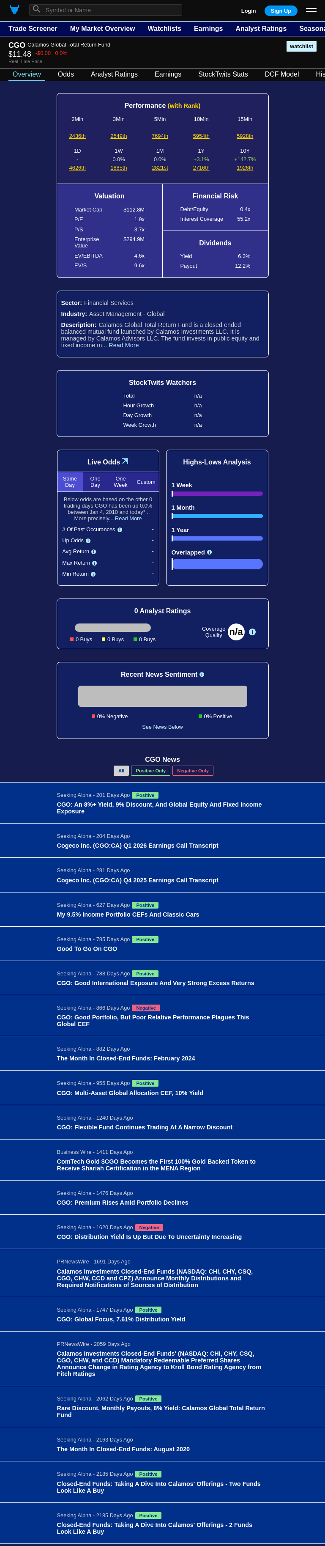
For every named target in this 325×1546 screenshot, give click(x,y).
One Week (120, 481)
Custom (146, 482)
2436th (77, 136)
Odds (66, 74)
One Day (95, 481)
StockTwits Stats (223, 74)
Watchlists (164, 28)
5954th (201, 136)
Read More (124, 345)
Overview (27, 74)
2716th (201, 168)
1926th (245, 168)
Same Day (70, 481)
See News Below (162, 727)
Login (248, 11)
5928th (245, 136)
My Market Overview (102, 28)
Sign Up (281, 11)
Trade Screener (32, 28)
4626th (77, 168)
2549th (118, 136)
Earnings (208, 28)
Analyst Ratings (261, 28)
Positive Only (151, 770)
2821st (160, 168)
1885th (118, 168)
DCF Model (282, 74)
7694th (160, 136)
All (121, 770)
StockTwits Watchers (162, 382)
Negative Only (193, 770)
